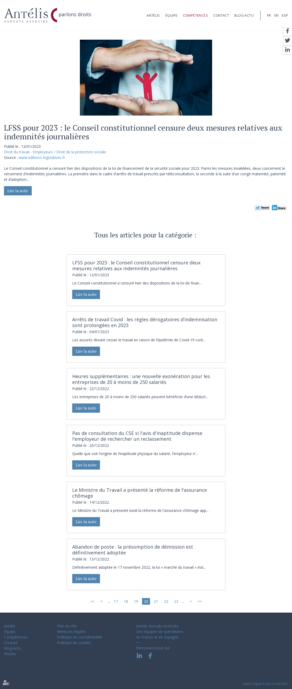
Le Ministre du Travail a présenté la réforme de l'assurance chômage (139, 493)
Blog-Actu (244, 15)
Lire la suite (17, 190)
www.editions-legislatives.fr (42, 157)
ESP (285, 15)
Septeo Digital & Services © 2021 (265, 684)
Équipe (171, 15)
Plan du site (67, 625)
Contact (221, 15)
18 (126, 601)
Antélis (153, 15)
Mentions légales (71, 631)
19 (136, 601)
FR (269, 15)
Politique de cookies (74, 642)
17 (116, 601)
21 (156, 601)
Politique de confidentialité (79, 637)
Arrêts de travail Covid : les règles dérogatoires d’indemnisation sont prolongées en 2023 (144, 322)
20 (146, 601)
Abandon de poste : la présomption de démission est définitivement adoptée (132, 550)
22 (166, 601)
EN (276, 15)
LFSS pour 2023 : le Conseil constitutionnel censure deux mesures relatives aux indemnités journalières (136, 265)
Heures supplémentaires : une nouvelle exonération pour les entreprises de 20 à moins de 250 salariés (141, 379)
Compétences (195, 15)
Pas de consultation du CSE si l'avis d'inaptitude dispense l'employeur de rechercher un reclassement (137, 436)
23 (176, 601)
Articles (10, 653)
